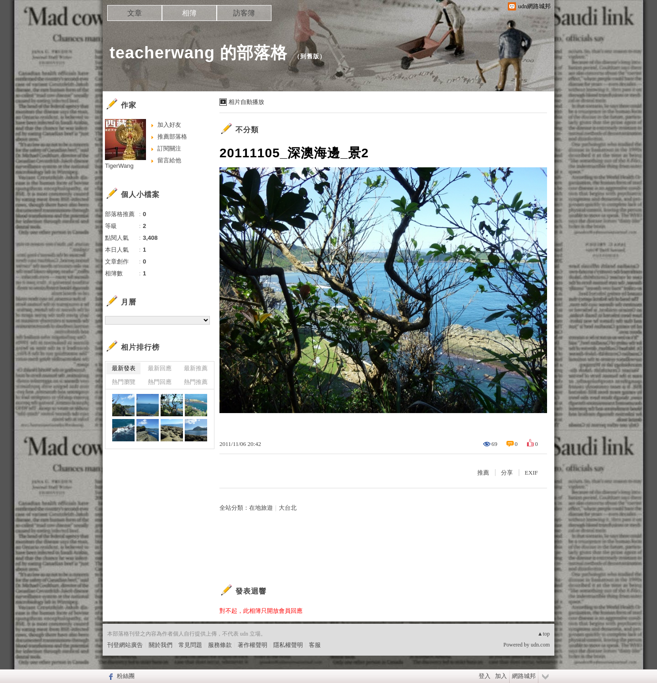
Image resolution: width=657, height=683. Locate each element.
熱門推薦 (196, 381)
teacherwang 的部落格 (198, 52)
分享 (507, 472)
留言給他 (169, 160)
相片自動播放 (246, 101)
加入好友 (169, 124)
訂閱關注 (169, 148)
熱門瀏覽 (124, 381)
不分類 (247, 130)
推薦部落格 (172, 136)
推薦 (483, 472)
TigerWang (119, 165)
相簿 (189, 13)
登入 (484, 676)
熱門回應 (160, 381)
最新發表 (124, 368)
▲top (543, 634)
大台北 (288, 507)
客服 (315, 645)
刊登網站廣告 (125, 645)
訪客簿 (244, 13)
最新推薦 (196, 368)
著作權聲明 (252, 645)
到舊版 (309, 56)
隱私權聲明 (288, 645)
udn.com (540, 645)
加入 (501, 676)
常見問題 (190, 645)
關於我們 (160, 645)
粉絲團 (126, 676)
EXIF (531, 472)
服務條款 (220, 645)
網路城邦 (524, 676)
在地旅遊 (261, 507)
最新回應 (160, 368)
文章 (134, 13)
